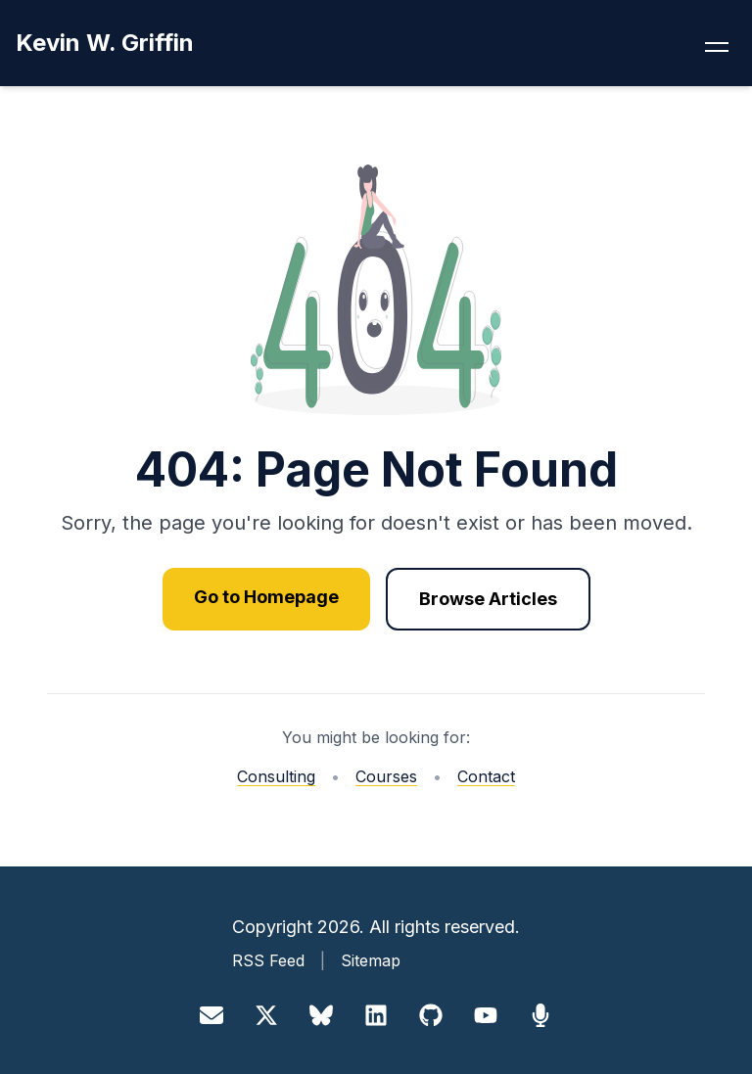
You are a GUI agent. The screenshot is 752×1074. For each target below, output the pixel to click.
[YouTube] (485, 1015)
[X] (266, 1015)
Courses (386, 776)
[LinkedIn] (376, 1015)
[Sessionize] (540, 1015)
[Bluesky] (321, 1015)
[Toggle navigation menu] (716, 43)
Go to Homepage (266, 596)
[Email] (211, 1015)
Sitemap (370, 960)
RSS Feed (268, 960)
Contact (486, 776)
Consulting (276, 776)
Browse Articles (488, 598)
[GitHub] (431, 1015)
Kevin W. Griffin (105, 42)
